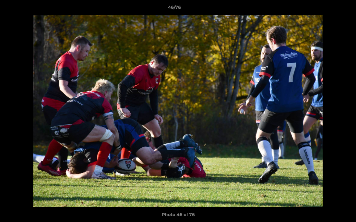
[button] (330, 9)
